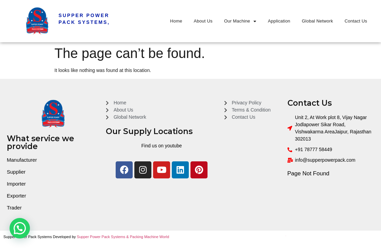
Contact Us (356, 21)
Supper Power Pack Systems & (103, 237)
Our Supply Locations (149, 131)
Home (176, 21)
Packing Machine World (149, 237)
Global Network (317, 21)
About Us (203, 21)
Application (279, 21)
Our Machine (240, 21)
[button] (20, 228)
